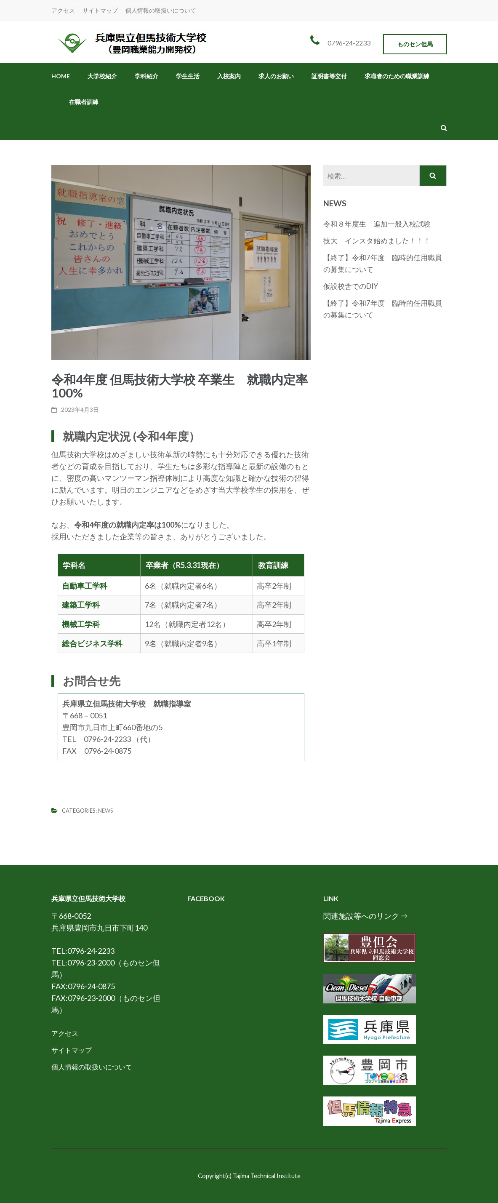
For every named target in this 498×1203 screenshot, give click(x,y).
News (105, 810)
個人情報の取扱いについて (160, 10)
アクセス (63, 10)
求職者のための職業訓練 (397, 76)
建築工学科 (81, 604)
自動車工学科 (84, 585)
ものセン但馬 (415, 44)
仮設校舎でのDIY (350, 286)
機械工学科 (81, 624)
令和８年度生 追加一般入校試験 (380, 223)
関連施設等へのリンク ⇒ (365, 915)
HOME (60, 76)
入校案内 (229, 76)
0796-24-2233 (349, 43)
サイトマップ (100, 10)
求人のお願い (276, 76)
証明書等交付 (329, 76)
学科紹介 (146, 76)
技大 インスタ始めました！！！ (377, 240)
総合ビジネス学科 (92, 643)
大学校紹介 (102, 76)
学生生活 (188, 76)
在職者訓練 (84, 101)
